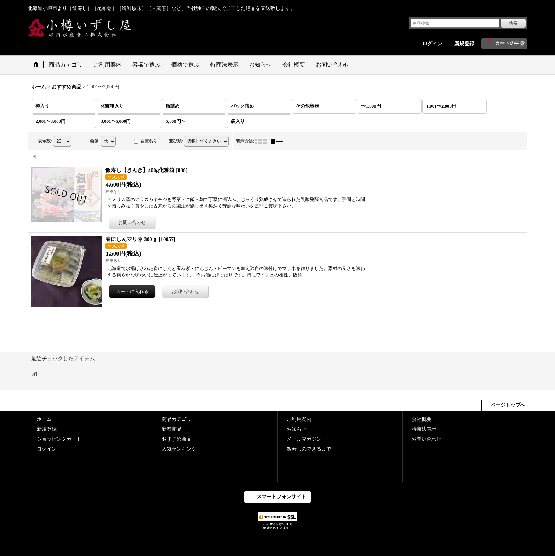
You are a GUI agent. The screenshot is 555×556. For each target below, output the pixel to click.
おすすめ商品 (176, 439)
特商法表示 (424, 429)
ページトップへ (508, 405)
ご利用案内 (299, 419)
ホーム (44, 419)
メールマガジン (304, 439)
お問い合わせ (426, 439)
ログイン (432, 43)
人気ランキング (179, 449)
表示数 (45, 140)
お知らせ (297, 429)
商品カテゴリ (176, 419)
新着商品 (172, 429)
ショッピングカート (59, 439)
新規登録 (464, 43)
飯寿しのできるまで (309, 449)
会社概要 (421, 419)
